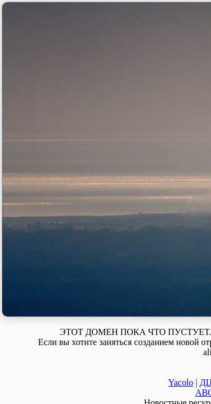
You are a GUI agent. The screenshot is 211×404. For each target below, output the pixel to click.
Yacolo (181, 382)
